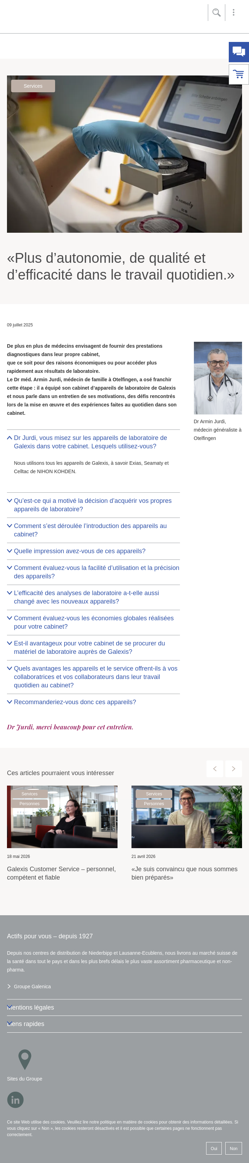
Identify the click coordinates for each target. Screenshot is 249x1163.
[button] (233, 12)
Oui (214, 1148)
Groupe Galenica (32, 986)
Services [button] (33, 86)
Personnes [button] (29, 801)
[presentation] (214, 766)
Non (233, 1148)
